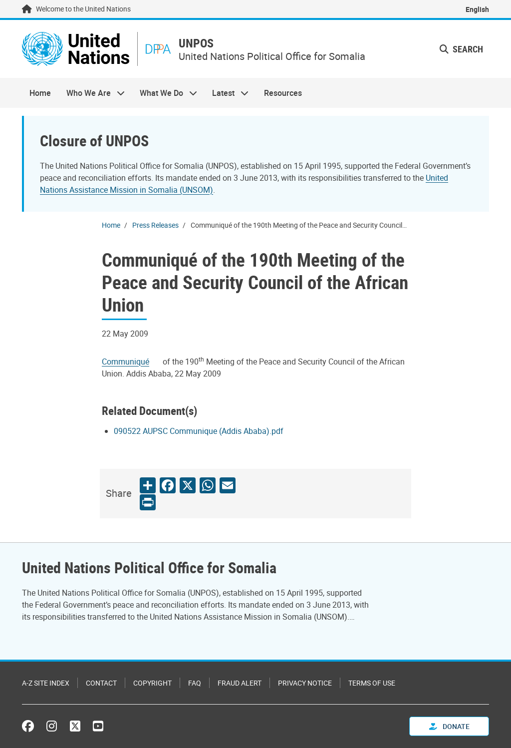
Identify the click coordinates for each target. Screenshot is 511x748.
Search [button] (461, 49)
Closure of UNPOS (94, 140)
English (477, 9)
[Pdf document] (132, 361)
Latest (227, 92)
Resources (283, 92)
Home (40, 92)
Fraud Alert (239, 683)
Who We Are (91, 92)
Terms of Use (371, 683)
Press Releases (155, 225)
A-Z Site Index (45, 683)
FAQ (194, 683)
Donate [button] (449, 726)
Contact (101, 683)
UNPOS (196, 43)
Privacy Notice (305, 683)
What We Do (164, 92)
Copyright (152, 683)
